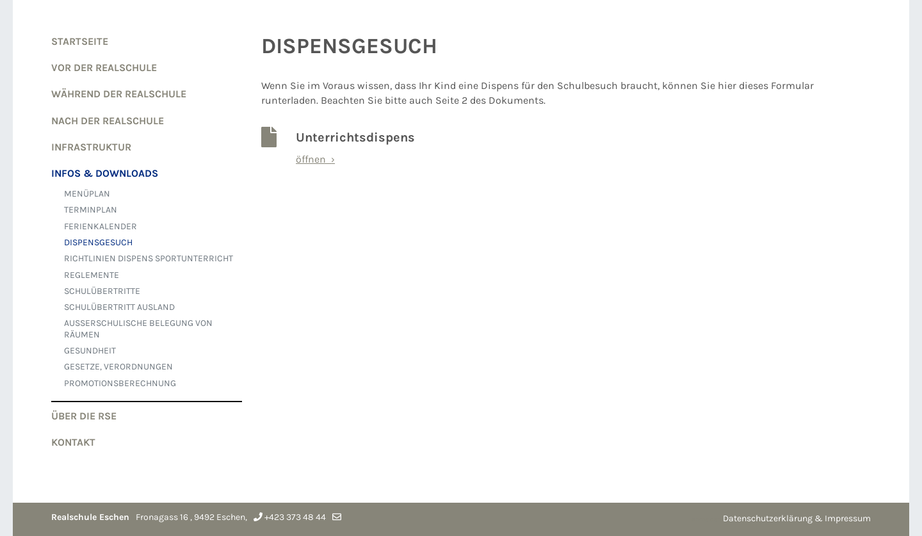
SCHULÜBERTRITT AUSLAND (119, 307)
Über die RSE (84, 416)
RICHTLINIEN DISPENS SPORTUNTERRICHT (148, 258)
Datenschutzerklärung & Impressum (797, 518)
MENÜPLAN (87, 193)
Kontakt (73, 442)
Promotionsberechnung (120, 383)
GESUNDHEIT (90, 350)
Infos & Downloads (104, 173)
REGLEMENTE (91, 275)
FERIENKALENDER (100, 226)
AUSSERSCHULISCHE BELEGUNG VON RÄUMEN (138, 328)
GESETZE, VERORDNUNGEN (118, 366)
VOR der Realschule (104, 67)
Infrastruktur (91, 147)
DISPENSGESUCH (98, 242)
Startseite (79, 41)
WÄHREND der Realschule (118, 94)
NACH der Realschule (107, 121)
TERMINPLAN (90, 209)
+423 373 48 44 (295, 517)
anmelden (706, 519)
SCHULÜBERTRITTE (102, 291)
